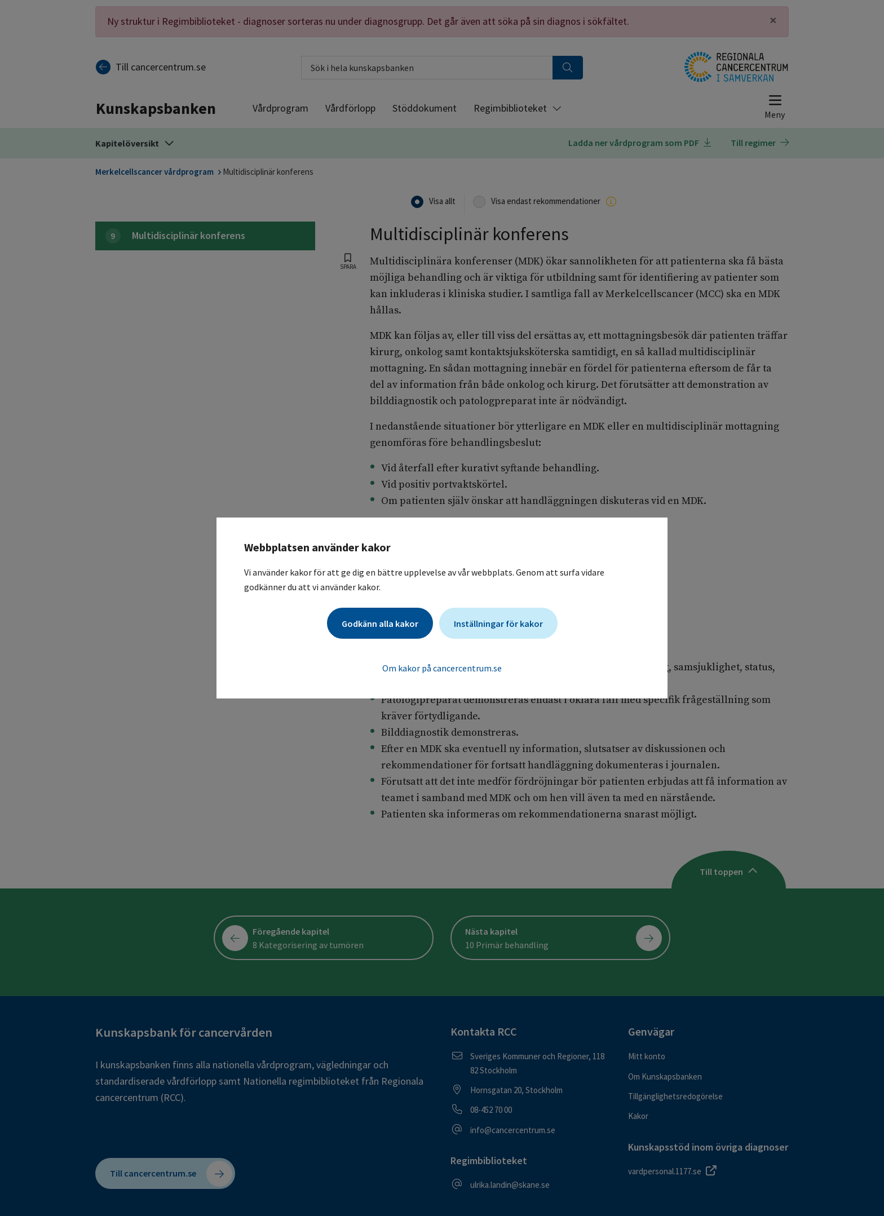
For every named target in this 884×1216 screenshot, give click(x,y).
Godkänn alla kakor (380, 623)
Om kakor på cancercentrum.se (442, 668)
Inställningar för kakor (498, 623)
